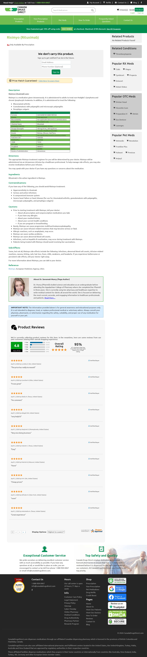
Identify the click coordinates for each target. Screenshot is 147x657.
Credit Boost (91, 595)
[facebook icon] (141, 2)
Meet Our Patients (93, 609)
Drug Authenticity (71, 618)
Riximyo (12, 269)
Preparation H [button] (120, 114)
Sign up (140, 13)
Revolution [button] (132, 141)
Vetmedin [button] (118, 141)
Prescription (91, 583)
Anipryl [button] (117, 158)
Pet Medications (92, 589)
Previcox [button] (130, 152)
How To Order (92, 615)
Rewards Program (71, 624)
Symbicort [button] (118, 75)
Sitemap (67, 606)
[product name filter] (74, 10)
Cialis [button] (116, 69)
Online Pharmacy (71, 612)
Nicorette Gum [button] (120, 108)
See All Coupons (114, 29)
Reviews (89, 618)
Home (88, 603)
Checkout (139, 9)
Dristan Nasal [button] (120, 102)
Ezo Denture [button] (119, 119)
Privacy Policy (69, 603)
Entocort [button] (118, 81)
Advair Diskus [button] (120, 87)
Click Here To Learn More (49, 81)
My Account (93, 2)
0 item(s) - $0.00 (125, 10)
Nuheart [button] (118, 152)
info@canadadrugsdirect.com (43, 586)
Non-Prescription (93, 586)
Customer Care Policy (73, 597)
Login (132, 13)
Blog (133, 2)
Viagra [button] (127, 69)
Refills (107, 2)
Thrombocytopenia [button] (122, 54)
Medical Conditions (72, 615)
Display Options (39, 532)
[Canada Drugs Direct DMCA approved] (117, 614)
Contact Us (121, 2)
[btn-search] (92, 10)
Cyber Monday (70, 609)
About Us (90, 606)
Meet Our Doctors (93, 612)
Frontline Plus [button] (120, 146)
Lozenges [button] (118, 125)
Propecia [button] (132, 75)
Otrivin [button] (134, 114)
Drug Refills (91, 592)
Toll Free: (39, 2)
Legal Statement (71, 600)
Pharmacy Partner (71, 621)
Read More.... (50, 298)
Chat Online (19, 2)
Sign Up (56, 72)
